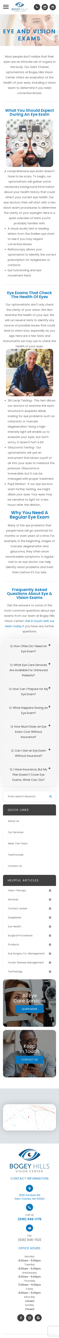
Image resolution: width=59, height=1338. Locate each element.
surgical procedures (20, 935)
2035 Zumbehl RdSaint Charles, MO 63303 (29, 1210)
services (13, 899)
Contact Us (15, 866)
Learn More (29, 1009)
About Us (13, 821)
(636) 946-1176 (29, 1232)
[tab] (29, 649)
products (13, 944)
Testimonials (15, 855)
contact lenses (17, 908)
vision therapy (17, 890)
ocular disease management (26, 962)
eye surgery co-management (26, 953)
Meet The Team (18, 843)
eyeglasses (14, 917)
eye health (14, 926)
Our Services (15, 832)
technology (15, 971)
